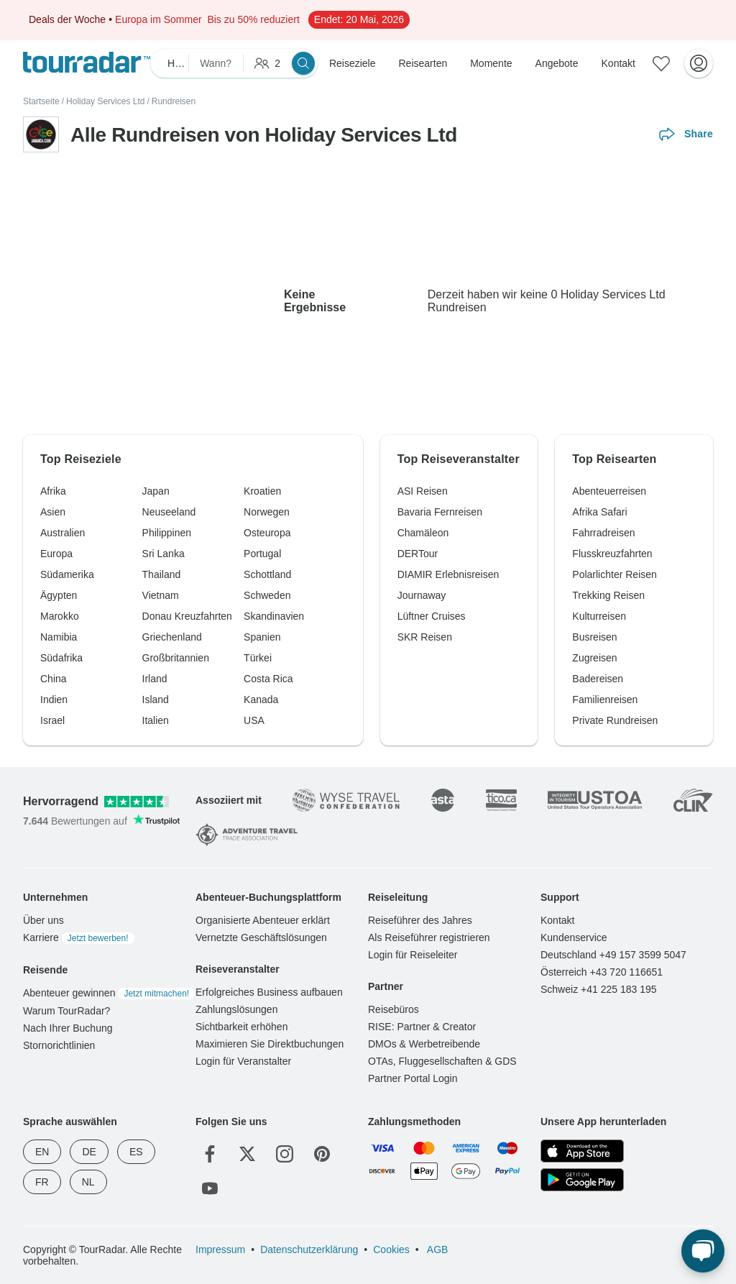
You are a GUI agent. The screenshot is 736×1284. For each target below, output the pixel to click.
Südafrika (61, 658)
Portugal (262, 553)
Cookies (391, 1249)
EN (42, 1151)
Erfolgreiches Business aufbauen (269, 992)
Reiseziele (352, 63)
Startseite (41, 101)
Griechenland (172, 637)
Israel (52, 720)
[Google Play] (582, 1179)
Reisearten (423, 63)
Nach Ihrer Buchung (68, 1028)
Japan (156, 491)
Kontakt (618, 63)
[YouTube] (210, 1188)
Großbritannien (175, 658)
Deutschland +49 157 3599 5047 (613, 954)
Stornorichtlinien (59, 1045)
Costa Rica (268, 678)
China (53, 678)
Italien (155, 720)
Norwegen (267, 512)
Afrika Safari (599, 512)
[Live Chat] (702, 1250)
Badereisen (597, 678)
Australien (62, 532)
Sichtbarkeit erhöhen (242, 1026)
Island (155, 699)
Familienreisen (605, 699)
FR (42, 1182)
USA (254, 720)
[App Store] (582, 1151)
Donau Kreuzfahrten (187, 616)
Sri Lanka (163, 553)
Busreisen (594, 637)
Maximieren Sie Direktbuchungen (270, 1044)
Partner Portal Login (413, 1078)
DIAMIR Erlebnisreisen (448, 574)
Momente (491, 63)
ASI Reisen (422, 491)
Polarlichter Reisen (614, 574)
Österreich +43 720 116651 (601, 972)
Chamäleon (423, 532)
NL (88, 1182)
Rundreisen (174, 101)
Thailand (161, 574)
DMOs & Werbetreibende (424, 1044)
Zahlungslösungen (236, 1009)
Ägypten (58, 595)
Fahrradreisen (603, 532)
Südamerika (67, 574)
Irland (154, 678)
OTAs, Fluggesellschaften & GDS (442, 1061)
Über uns (43, 920)
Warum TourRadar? (66, 1011)
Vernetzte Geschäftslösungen (261, 937)
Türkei (258, 658)
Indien (54, 699)
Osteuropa (267, 532)
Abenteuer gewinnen (109, 993)
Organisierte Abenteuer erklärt (263, 920)
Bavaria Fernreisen (439, 512)
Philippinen (167, 532)
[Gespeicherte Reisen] (661, 63)
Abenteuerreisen (609, 491)
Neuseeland (169, 512)
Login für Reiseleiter (413, 954)
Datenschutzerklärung (309, 1249)
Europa (56, 553)
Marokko (59, 616)
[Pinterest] (322, 1153)
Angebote (557, 63)
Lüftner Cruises (431, 616)
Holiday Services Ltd (105, 101)
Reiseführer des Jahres (420, 920)
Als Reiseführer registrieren (429, 937)
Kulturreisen (599, 616)
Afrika (53, 491)
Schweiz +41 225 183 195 (598, 989)
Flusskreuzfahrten (612, 553)
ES (136, 1151)
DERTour (417, 553)
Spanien (262, 637)
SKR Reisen (424, 637)
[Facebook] (210, 1153)
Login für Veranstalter (243, 1061)
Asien (52, 512)
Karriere (78, 937)
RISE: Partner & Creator (422, 1026)
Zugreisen (594, 658)
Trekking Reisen (608, 595)
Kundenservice (573, 937)
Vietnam (160, 595)
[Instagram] (284, 1153)
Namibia (58, 637)
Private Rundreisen (615, 720)
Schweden (267, 595)
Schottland (267, 574)
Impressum (220, 1249)
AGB (436, 1249)
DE (89, 1151)
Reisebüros (393, 1009)
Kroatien (262, 491)
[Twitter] (247, 1153)
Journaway (421, 595)
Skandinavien (274, 616)
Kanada (261, 699)
